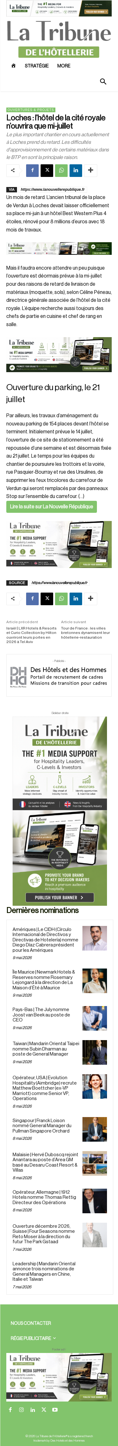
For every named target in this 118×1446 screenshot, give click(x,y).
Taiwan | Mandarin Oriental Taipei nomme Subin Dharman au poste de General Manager (46, 1049)
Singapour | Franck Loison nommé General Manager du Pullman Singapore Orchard (42, 1125)
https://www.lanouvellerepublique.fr (53, 189)
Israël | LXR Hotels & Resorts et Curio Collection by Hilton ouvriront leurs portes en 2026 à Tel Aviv (31, 635)
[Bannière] (59, 259)
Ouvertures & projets (30, 110)
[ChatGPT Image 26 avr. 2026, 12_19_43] (59, 15)
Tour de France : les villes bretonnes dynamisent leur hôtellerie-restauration (85, 632)
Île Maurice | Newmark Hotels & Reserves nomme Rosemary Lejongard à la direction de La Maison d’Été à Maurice (44, 980)
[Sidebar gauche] (59, 544)
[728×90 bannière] (59, 1377)
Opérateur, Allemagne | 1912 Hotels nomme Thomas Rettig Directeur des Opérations (44, 1197)
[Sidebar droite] (59, 811)
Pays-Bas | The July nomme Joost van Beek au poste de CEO (41, 1014)
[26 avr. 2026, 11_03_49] (59, 354)
